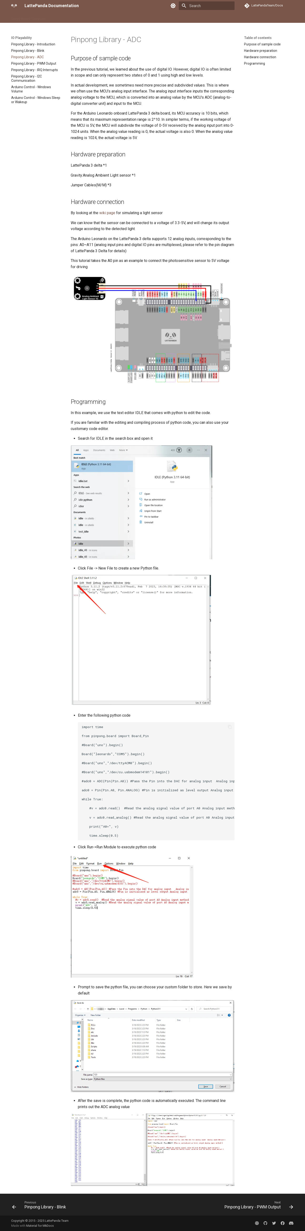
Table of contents (258, 38)
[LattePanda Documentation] (14, 5)
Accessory (91, 17)
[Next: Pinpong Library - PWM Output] (257, 1206)
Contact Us (138, 17)
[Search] (207, 5)
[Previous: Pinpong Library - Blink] (40, 1206)
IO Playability (114, 17)
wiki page (107, 213)
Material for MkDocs (40, 1225)
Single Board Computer (28, 17)
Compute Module (65, 17)
